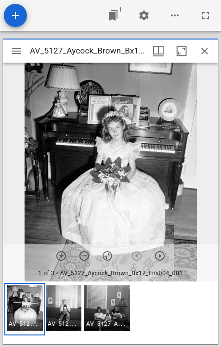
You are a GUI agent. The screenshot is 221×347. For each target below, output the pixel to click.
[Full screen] (205, 15)
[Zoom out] (84, 255)
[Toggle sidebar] (16, 51)
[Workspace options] (174, 15)
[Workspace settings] (144, 15)
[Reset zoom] (107, 255)
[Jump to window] (113, 15)
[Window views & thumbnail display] (158, 51)
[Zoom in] (61, 255)
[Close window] (204, 51)
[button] (25, 309)
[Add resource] (15, 15)
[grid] (110, 312)
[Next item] (159, 255)
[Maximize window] (181, 51)
